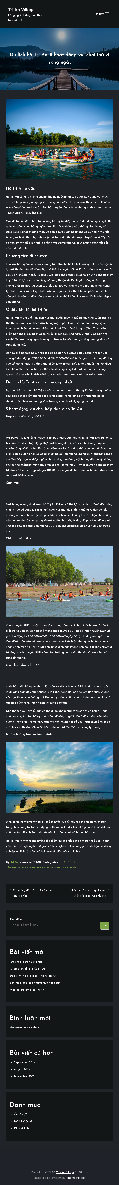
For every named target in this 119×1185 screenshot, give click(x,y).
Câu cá (20, 868)
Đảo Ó (44, 868)
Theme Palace (75, 1177)
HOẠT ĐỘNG (67, 862)
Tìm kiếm (16, 919)
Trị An (14, 862)
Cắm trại (11, 868)
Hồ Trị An (62, 868)
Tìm (104, 925)
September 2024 (24, 1062)
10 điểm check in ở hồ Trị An (28, 968)
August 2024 (22, 1069)
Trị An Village (21, 9)
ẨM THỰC (20, 1114)
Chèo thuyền (32, 868)
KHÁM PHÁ (22, 1128)
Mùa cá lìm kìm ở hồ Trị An (27, 989)
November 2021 (24, 1076)
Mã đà (72, 868)
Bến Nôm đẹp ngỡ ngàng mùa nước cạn (35, 982)
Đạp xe (52, 868)
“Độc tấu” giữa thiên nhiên (26, 962)
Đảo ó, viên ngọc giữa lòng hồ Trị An (33, 975)
